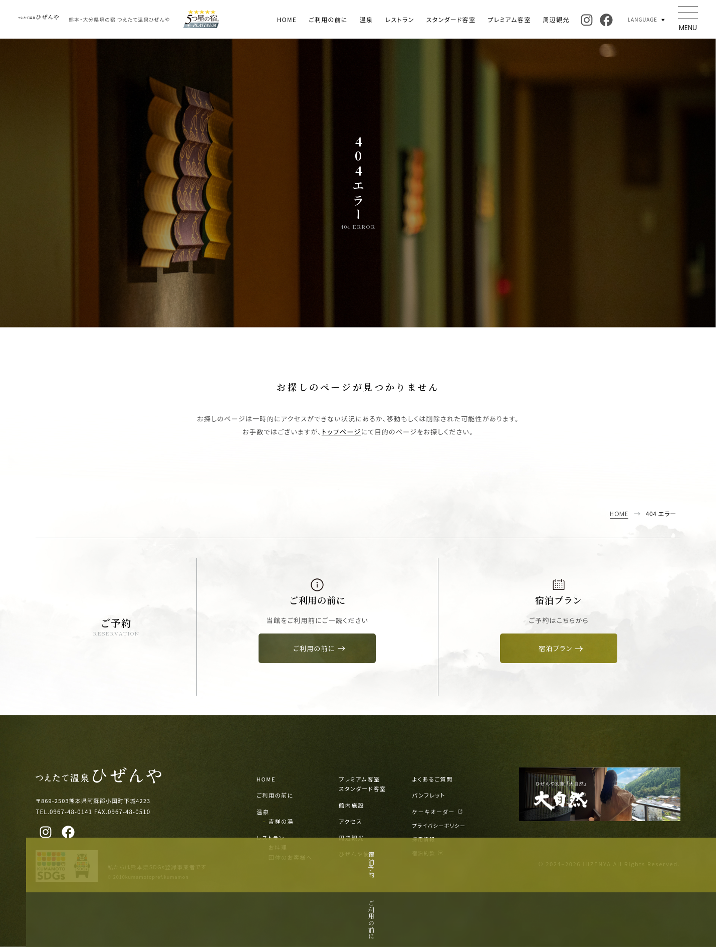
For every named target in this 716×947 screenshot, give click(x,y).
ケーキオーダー (437, 812)
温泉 (366, 19)
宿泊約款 (427, 853)
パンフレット (429, 795)
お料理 (278, 847)
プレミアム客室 (509, 19)
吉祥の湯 (281, 821)
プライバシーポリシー (439, 825)
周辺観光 (556, 19)
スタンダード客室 (450, 19)
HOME (287, 19)
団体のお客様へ (291, 857)
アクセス (350, 821)
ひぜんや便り (357, 854)
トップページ (341, 431)
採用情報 (423, 839)
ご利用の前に (328, 19)
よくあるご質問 (432, 779)
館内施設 (351, 805)
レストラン (399, 19)
